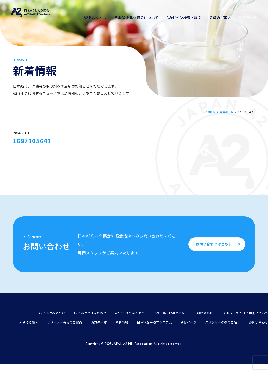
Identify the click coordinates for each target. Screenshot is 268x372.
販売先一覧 (248, 17)
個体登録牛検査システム (194, 9)
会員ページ (225, 9)
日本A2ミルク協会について (136, 17)
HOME (207, 112)
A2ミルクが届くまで (129, 313)
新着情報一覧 (225, 112)
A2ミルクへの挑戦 (52, 313)
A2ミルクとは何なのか (90, 313)
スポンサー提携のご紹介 (222, 322)
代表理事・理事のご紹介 (170, 313)
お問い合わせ (249, 9)
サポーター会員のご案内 (64, 322)
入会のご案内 (29, 322)
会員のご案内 (220, 17)
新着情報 (165, 9)
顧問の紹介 (205, 313)
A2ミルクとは (95, 17)
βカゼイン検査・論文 (183, 17)
